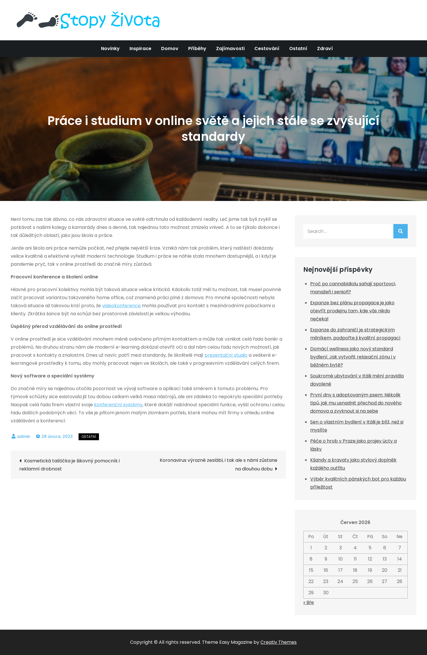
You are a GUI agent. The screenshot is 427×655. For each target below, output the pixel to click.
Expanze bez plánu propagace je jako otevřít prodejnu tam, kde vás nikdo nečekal (352, 310)
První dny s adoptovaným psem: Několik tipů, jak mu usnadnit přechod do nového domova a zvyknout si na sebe (356, 403)
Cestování (266, 48)
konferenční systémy (118, 404)
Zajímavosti (230, 48)
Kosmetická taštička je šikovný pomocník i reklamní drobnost (69, 464)
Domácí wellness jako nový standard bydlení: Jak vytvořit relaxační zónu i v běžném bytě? (353, 356)
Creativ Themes (278, 642)
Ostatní (298, 48)
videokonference (121, 305)
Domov (169, 48)
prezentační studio (226, 355)
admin (23, 436)
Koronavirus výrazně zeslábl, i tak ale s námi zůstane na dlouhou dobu (218, 464)
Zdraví (325, 48)
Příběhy (197, 48)
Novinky (110, 48)
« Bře (308, 602)
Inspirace (140, 48)
